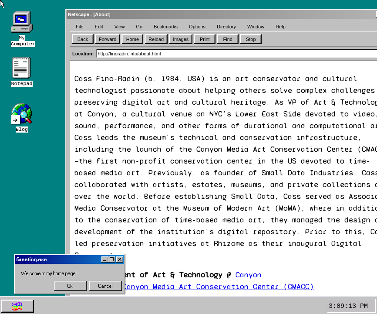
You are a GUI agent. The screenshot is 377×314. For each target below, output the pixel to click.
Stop (251, 39)
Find (227, 39)
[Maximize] (111, 259)
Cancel (105, 286)
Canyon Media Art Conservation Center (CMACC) (218, 286)
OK (70, 286)
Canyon (249, 275)
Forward (107, 39)
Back (82, 39)
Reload (156, 39)
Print (205, 39)
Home (132, 39)
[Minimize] (104, 259)
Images (180, 39)
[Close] (119, 259)
